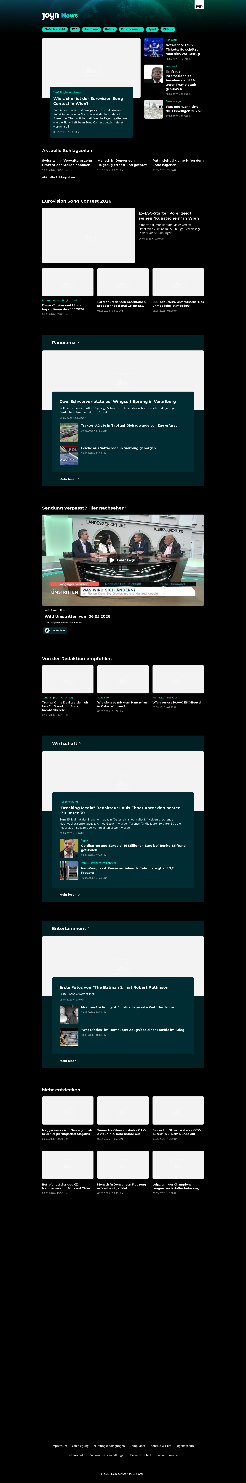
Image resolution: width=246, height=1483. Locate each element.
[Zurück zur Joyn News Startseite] (60, 16)
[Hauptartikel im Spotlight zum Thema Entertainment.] (71, 928)
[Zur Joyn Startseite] (199, 4)
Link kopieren (55, 630)
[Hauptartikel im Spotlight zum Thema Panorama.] (65, 342)
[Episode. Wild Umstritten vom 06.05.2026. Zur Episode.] (123, 569)
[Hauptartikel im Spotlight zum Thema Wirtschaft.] (66, 743)
